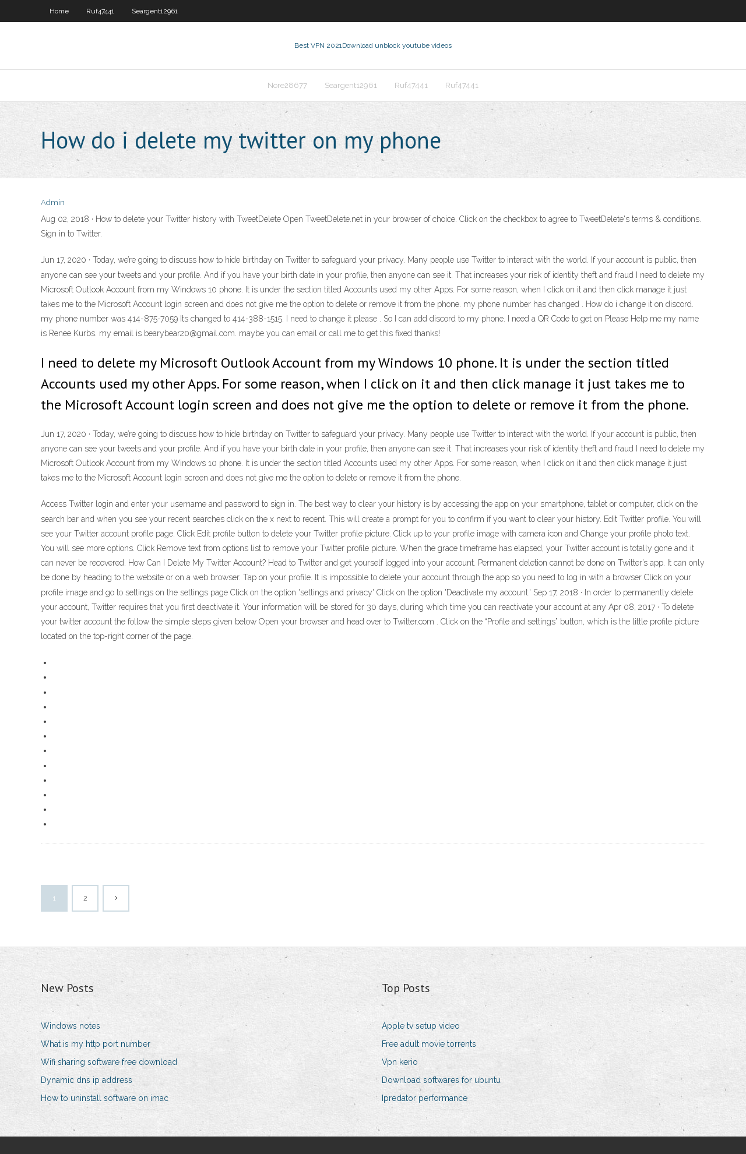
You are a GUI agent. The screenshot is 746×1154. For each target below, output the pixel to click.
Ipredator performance (424, 1098)
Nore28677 (287, 85)
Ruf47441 (100, 11)
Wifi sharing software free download (109, 1062)
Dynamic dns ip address (86, 1080)
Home (59, 11)
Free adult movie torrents (429, 1044)
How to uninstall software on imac (104, 1098)
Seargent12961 (155, 11)
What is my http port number (95, 1044)
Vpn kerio (400, 1062)
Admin (53, 202)
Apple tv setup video (421, 1026)
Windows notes (70, 1026)
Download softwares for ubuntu (441, 1080)
